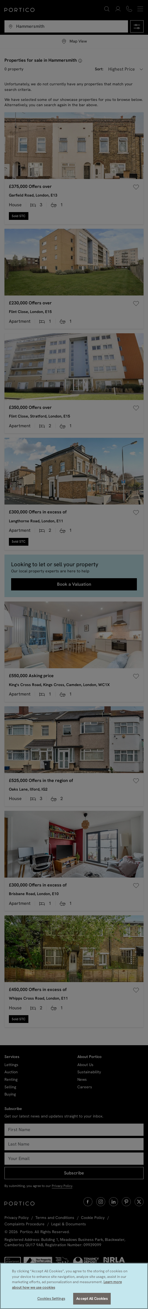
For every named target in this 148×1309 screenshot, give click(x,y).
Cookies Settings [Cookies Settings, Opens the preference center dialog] (51, 1298)
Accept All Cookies (91, 1298)
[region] (74, 1286)
